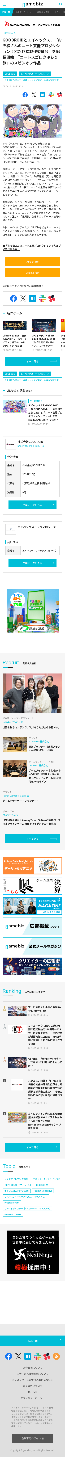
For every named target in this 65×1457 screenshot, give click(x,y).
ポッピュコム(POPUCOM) (17, 1190)
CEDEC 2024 (42, 1184)
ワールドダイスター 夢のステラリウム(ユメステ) (27, 1208)
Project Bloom (12, 1202)
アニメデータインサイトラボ (46, 1178)
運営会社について (32, 1367)
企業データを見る (32, 505)
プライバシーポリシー (32, 1398)
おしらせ (32, 1392)
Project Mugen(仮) (43, 1190)
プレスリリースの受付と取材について (32, 1380)
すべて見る (32, 361)
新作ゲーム (10, 33)
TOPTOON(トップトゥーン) (18, 1184)
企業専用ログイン (32, 1438)
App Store (32, 261)
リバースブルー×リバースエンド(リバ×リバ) (26, 1196)
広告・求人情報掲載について (32, 1373)
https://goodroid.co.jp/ (31, 445)
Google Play (32, 272)
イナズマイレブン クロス (16, 1178)
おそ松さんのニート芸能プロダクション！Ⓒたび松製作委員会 (32, 80)
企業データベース (23, 12)
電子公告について (32, 1386)
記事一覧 (6, 12)
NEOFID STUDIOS (13, 1214)
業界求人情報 (43, 12)
